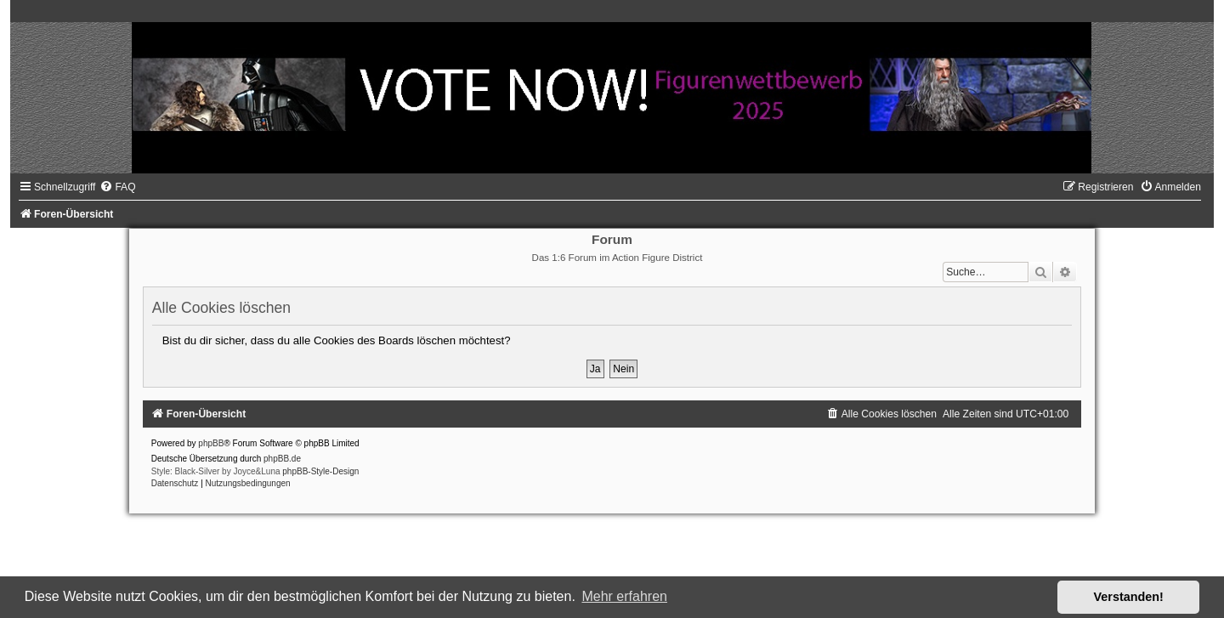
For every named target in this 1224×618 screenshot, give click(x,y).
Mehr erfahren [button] (624, 596)
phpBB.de (282, 458)
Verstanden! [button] (1129, 597)
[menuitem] (117, 187)
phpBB (211, 443)
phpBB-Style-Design (320, 471)
